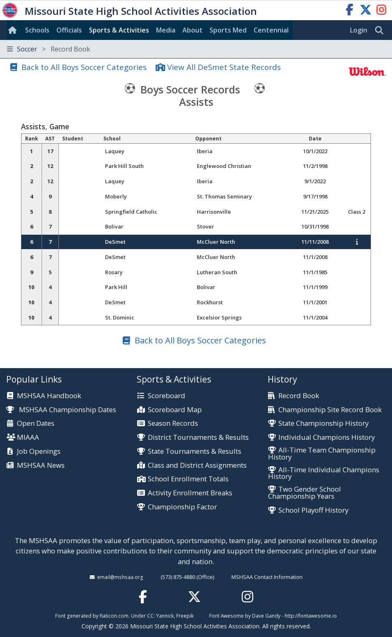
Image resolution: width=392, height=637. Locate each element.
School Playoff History (313, 510)
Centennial (271, 30)
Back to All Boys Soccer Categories (84, 67)
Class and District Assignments (197, 465)
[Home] (14, 30)
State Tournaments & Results (194, 451)
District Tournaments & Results (198, 437)
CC (150, 615)
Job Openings (39, 451)
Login (358, 30)
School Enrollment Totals (188, 479)
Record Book (298, 396)
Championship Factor (182, 507)
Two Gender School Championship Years (304, 492)
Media (165, 30)
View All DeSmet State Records (224, 67)
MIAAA (28, 437)
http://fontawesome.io (311, 615)
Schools (37, 30)
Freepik (185, 615)
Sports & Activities (119, 30)
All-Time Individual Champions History (323, 473)
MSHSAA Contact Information (267, 577)
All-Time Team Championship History (322, 453)
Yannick (165, 615)
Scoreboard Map (175, 410)
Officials (69, 30)
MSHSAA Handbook (49, 396)
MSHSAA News (41, 465)
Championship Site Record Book (330, 410)
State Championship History (323, 423)
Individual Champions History (326, 437)
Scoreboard (166, 396)
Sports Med (228, 30)
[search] (381, 30)
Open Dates (35, 423)
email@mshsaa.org (120, 577)
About (192, 30)
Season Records (173, 423)
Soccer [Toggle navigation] (48, 49)
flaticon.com (114, 615)
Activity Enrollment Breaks (190, 493)
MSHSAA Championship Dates (61, 409)
